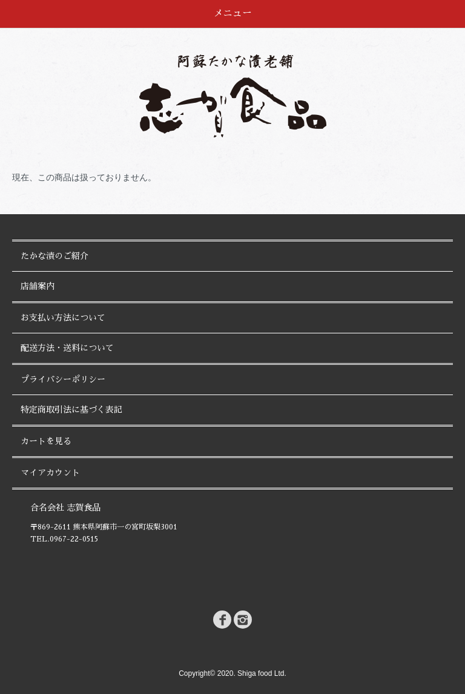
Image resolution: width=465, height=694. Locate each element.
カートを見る (46, 441)
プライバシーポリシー (63, 379)
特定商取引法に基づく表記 (71, 409)
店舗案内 (37, 286)
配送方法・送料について (67, 348)
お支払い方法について (63, 317)
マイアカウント (50, 472)
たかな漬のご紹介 (54, 256)
